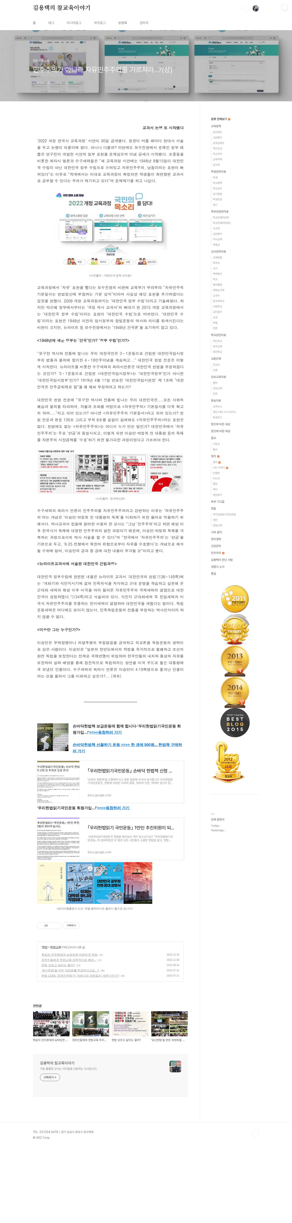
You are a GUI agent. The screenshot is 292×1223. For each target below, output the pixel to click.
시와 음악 (216, 532)
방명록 (122, 23)
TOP (255, 1209)
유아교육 (217, 346)
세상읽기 (217, 494)
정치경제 (216, 539)
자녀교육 (217, 239)
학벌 (215, 322)
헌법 (44, 1022)
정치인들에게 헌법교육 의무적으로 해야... (68, 1035)
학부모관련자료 (220, 211)
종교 (213, 438)
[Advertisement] (110, 160)
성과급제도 (218, 143)
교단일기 (217, 311)
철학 (215, 382)
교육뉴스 (217, 406)
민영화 (216, 473)
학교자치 (217, 153)
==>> (105, 808)
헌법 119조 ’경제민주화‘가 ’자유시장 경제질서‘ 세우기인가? (80, 1051)
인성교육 (217, 388)
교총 (215, 370)
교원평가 (217, 137)
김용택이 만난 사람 (222, 559)
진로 (215, 393)
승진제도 (217, 132)
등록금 (216, 244)
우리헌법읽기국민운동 (224, 514)
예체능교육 (218, 290)
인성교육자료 (218, 377)
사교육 (216, 228)
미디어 (216, 478)
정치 (215, 456)
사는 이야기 (220, 467)
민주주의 (217, 553)
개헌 (215, 520)
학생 (215, 177)
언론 (215, 328)
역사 (215, 489)
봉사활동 (217, 284)
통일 (213, 573)
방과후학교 (218, 301)
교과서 (216, 295)
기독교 (216, 444)
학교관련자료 (218, 335)
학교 (215, 279)
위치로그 (100, 23)
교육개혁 (217, 159)
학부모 (216, 263)
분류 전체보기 (220, 119)
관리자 (144, 23)
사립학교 (217, 306)
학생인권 (217, 199)
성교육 (216, 164)
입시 (215, 204)
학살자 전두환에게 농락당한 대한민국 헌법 (69, 1030)
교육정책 (216, 126)
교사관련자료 (218, 251)
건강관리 (216, 546)
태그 (51, 23)
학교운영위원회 (221, 217)
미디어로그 (74, 23)
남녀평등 (217, 193)
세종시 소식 (217, 566)
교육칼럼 (217, 257)
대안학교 (217, 351)
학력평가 (217, 273)
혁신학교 (217, 148)
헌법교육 (55, 1022)
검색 (246, 8)
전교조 (216, 364)
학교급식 (217, 188)
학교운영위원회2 (222, 223)
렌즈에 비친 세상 (220, 424)
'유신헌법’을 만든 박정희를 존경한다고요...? (70, 1045)
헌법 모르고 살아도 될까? (58, 1040)
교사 (215, 268)
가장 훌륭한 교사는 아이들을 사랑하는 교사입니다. (68, 1144)
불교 (215, 449)
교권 (215, 317)
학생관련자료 (218, 171)
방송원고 (217, 417)
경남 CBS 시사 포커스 (224, 412)
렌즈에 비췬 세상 (220, 431)
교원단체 (216, 358)
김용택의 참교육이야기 (62, 8)
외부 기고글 (217, 501)
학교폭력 (217, 183)
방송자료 (216, 400)
